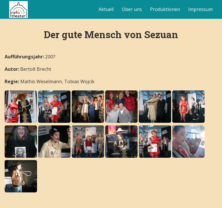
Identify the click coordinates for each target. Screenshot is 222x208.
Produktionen (165, 9)
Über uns (132, 9)
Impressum (200, 9)
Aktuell (106, 9)
